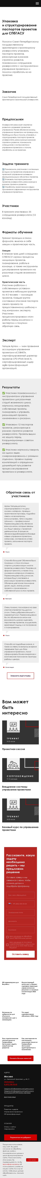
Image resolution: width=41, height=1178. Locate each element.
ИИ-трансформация (12, 1114)
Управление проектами (13, 1112)
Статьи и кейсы (10, 1127)
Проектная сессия (13, 749)
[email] (20, 912)
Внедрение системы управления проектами (16, 788)
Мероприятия (9, 1129)
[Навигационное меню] (37, 3)
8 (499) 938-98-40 (10, 1084)
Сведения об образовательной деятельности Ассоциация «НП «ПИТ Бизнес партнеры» (19, 1091)
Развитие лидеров (11, 1109)
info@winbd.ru (9, 1082)
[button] (20, 1137)
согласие (17, 936)
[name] (20, 895)
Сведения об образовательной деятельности (19, 1088)
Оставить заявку (20, 954)
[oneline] (20, 921)
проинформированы (11, 1164)
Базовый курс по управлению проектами (20, 828)
